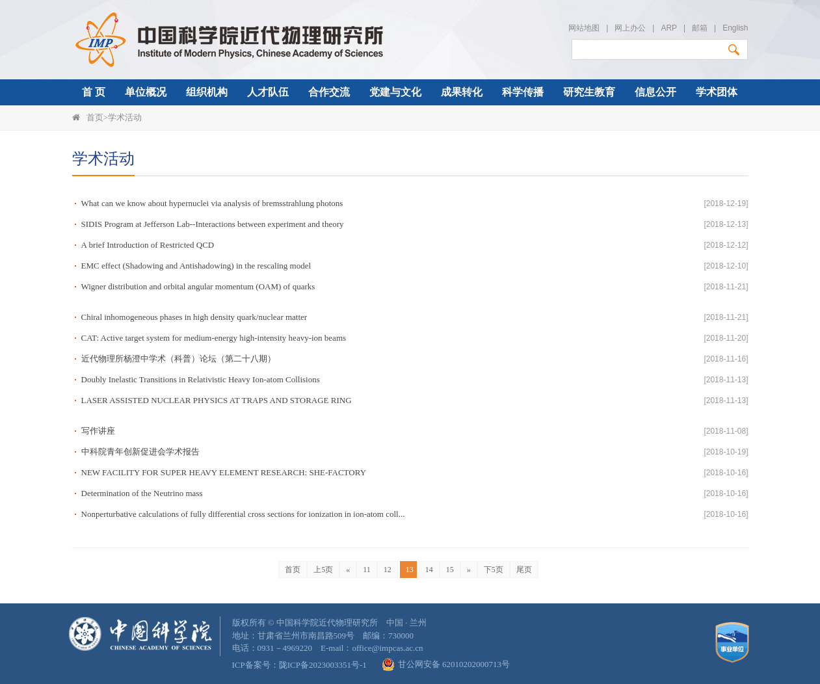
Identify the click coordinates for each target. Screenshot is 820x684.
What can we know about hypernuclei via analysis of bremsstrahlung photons (212, 203)
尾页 (524, 569)
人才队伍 (268, 92)
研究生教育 (589, 92)
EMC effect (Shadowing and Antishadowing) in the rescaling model (196, 265)
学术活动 (125, 117)
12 (387, 569)
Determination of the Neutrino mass (142, 493)
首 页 (93, 92)
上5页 (323, 569)
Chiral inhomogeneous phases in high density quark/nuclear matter (194, 317)
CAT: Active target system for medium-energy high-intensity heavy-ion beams (214, 338)
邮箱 (700, 28)
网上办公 (630, 28)
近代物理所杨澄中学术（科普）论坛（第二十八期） (178, 358)
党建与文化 (395, 92)
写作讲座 (98, 431)
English (735, 28)
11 (367, 569)
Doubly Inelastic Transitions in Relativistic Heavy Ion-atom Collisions (200, 379)
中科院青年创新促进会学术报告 (140, 451)
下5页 (493, 569)
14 (429, 569)
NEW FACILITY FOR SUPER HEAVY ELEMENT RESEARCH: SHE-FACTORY (224, 472)
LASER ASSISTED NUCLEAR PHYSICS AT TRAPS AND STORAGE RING (216, 400)
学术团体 (716, 92)
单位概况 (145, 92)
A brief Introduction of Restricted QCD (148, 245)
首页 (94, 117)
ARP (668, 28)
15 (450, 569)
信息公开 (655, 92)
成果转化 (462, 92)
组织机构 (207, 92)
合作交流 (329, 92)
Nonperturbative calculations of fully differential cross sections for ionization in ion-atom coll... (243, 514)
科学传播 (523, 92)
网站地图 (584, 28)
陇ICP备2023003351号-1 (323, 665)
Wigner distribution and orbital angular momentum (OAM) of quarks (198, 286)
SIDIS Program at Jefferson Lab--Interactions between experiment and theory (212, 224)
